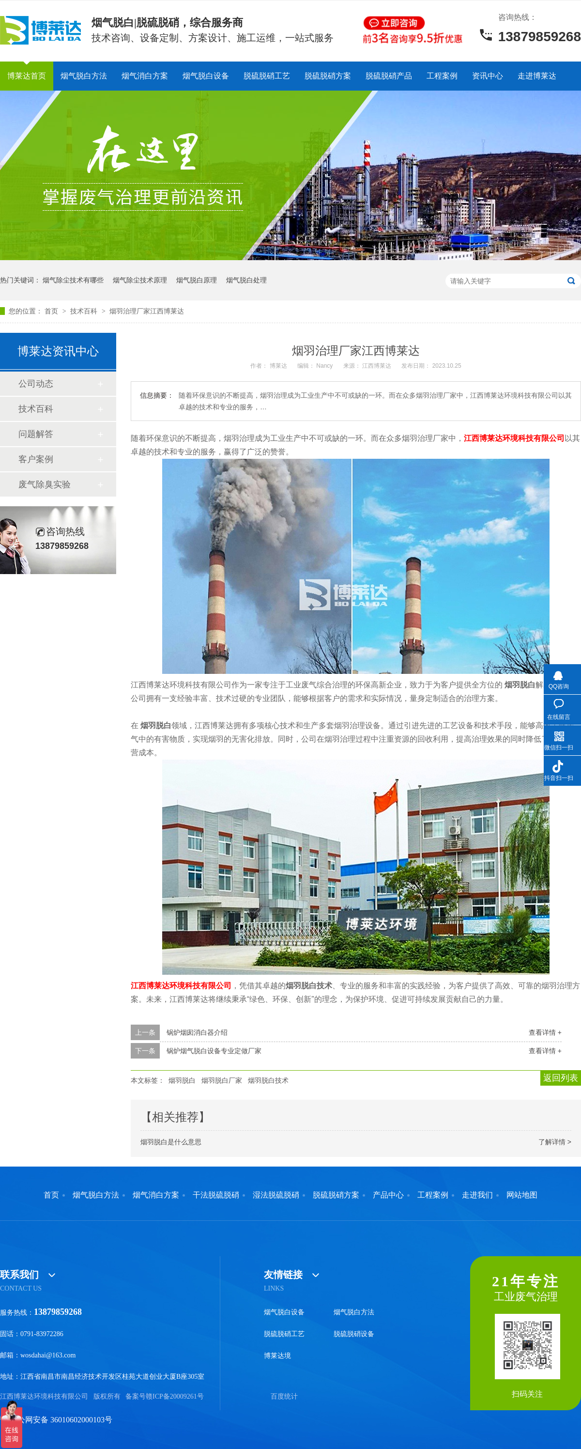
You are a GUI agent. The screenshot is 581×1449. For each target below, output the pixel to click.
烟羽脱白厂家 (221, 1080)
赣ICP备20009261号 (175, 1396)
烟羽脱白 (182, 1080)
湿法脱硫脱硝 (276, 1195)
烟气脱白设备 (206, 76)
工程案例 (442, 76)
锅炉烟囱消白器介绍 (197, 1032)
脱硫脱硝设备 (354, 1334)
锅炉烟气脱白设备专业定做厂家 (214, 1051)
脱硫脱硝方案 (328, 76)
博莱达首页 (26, 76)
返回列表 (560, 1078)
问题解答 (35, 434)
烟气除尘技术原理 (140, 280)
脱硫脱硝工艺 (267, 76)
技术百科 (84, 311)
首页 (52, 311)
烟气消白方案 (145, 76)
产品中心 (388, 1195)
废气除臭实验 (44, 484)
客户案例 (35, 459)
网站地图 (521, 1195)
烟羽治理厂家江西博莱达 (146, 311)
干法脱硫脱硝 (216, 1195)
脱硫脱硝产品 (389, 76)
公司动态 (35, 384)
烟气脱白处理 (246, 280)
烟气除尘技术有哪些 (73, 280)
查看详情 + (545, 1032)
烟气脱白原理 (196, 280)
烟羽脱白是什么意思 (170, 1142)
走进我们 (477, 1195)
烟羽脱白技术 (268, 1080)
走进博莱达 (537, 76)
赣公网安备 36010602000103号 (56, 1420)
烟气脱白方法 (84, 76)
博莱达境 (277, 1355)
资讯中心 (487, 76)
